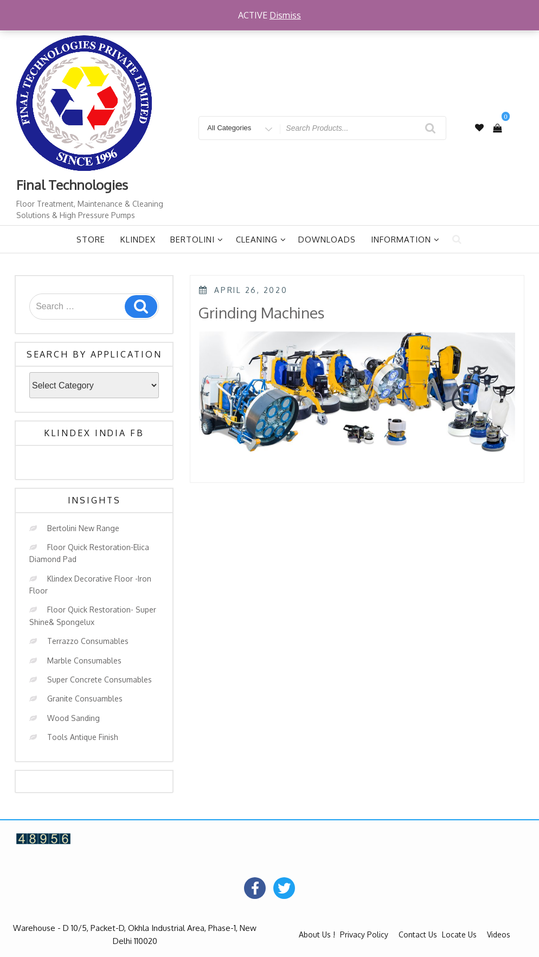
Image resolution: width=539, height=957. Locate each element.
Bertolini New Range (83, 528)
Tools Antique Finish (82, 737)
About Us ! (317, 934)
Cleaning (261, 239)
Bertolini (196, 239)
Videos (498, 934)
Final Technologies (72, 184)
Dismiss (285, 15)
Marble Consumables (84, 660)
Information (405, 239)
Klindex (138, 239)
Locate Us (459, 934)
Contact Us (418, 934)
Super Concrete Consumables (99, 679)
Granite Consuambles (85, 698)
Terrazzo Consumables (88, 641)
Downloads (327, 239)
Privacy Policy (364, 934)
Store (90, 239)
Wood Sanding (73, 718)
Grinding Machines (261, 312)
